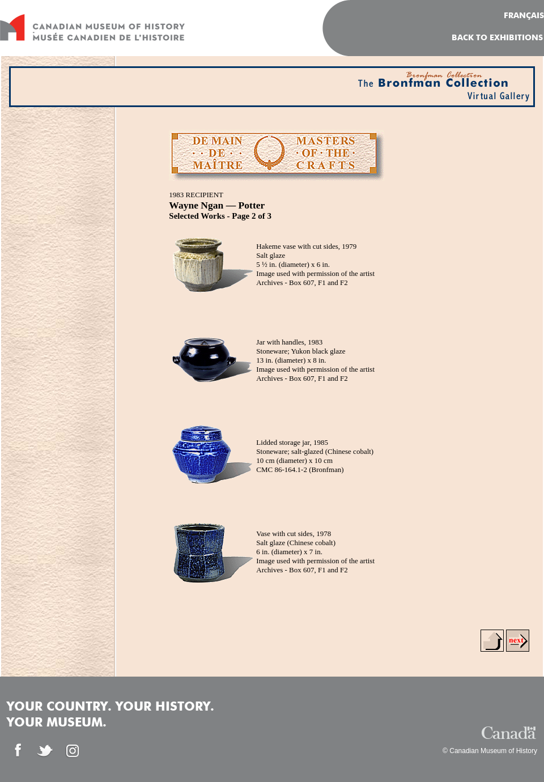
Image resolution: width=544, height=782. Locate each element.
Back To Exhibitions (497, 38)
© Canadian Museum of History (490, 751)
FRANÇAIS (524, 16)
